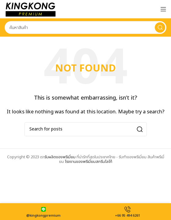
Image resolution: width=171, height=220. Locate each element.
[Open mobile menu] (163, 9)
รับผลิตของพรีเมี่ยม (60, 157)
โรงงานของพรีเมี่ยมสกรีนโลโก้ (88, 162)
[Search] (85, 27)
